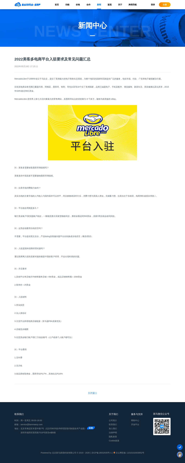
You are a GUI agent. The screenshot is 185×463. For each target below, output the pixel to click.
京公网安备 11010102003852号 (128, 452)
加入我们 (113, 428)
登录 (153, 4)
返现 (110, 4)
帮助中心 (135, 420)
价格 (78, 4)
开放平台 (135, 424)
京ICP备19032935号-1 (101, 453)
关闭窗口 (92, 393)
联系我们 (113, 424)
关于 (120, 4)
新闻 (99, 4)
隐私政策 (113, 436)
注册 (165, 4)
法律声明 (113, 432)
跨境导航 (133, 4)
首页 (57, 4)
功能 (67, 4)
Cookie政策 (114, 440)
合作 (88, 4)
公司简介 (113, 420)
